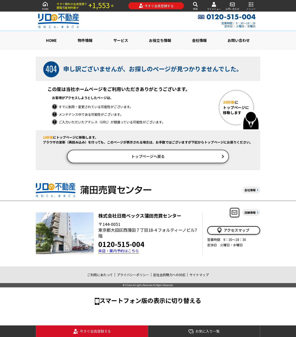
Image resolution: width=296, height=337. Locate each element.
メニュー (251, 5)
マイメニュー (214, 6)
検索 (195, 5)
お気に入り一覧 (204, 331)
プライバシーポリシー (133, 275)
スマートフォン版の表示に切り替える (150, 300)
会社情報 (199, 40)
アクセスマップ (232, 231)
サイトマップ (199, 275)
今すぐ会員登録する (156, 5)
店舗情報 (250, 213)
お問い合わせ (232, 5)
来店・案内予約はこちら (118, 251)
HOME (45, 6)
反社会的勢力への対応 (169, 275)
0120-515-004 (121, 244)
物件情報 (85, 40)
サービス (120, 40)
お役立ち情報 (160, 40)
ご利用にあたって (100, 275)
